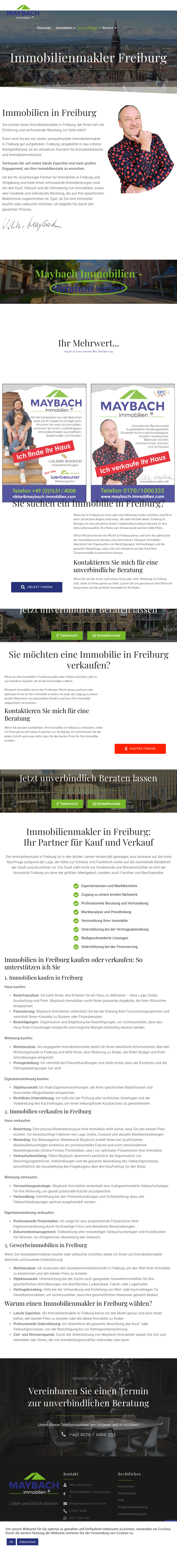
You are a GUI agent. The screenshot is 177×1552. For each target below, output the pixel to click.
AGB (121, 1496)
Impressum (126, 1483)
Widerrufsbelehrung (132, 1503)
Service (108, 28)
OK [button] (11, 1542)
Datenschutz (127, 1490)
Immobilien (64, 28)
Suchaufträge (87, 28)
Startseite (44, 28)
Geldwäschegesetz (132, 1510)
